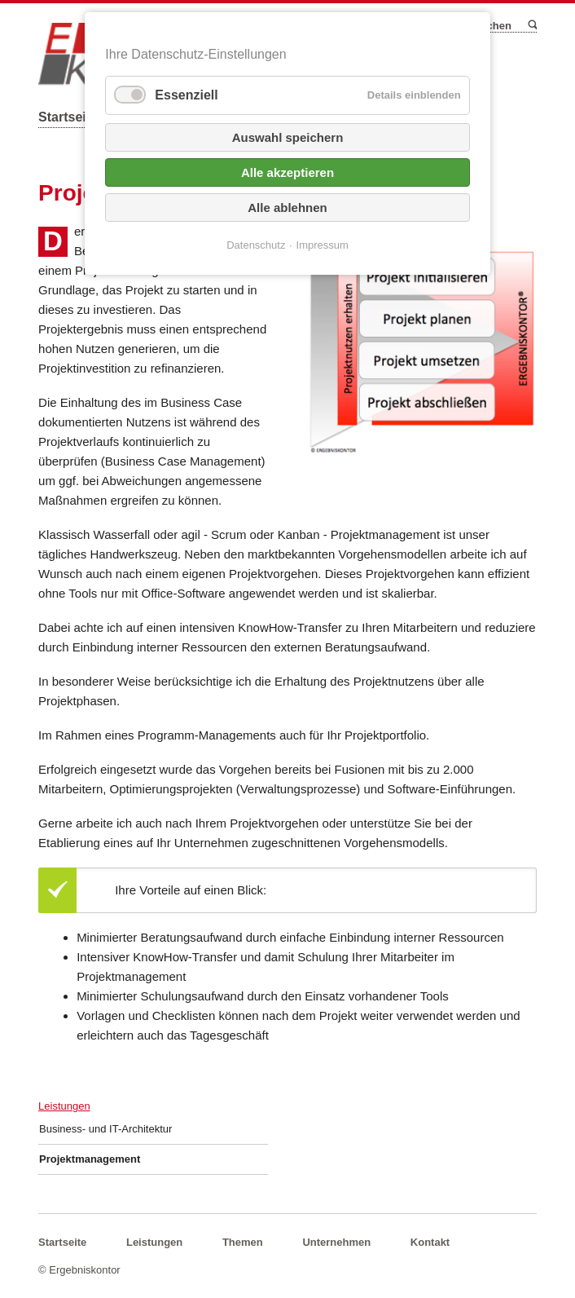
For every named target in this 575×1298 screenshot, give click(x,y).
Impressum (322, 245)
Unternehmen (336, 1242)
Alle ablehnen (287, 207)
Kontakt (430, 1242)
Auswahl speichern (288, 137)
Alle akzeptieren (287, 172)
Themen (242, 1242)
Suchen (531, 25)
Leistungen (64, 1106)
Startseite (68, 117)
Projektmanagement (89, 1159)
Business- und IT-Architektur (105, 1129)
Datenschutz (255, 245)
